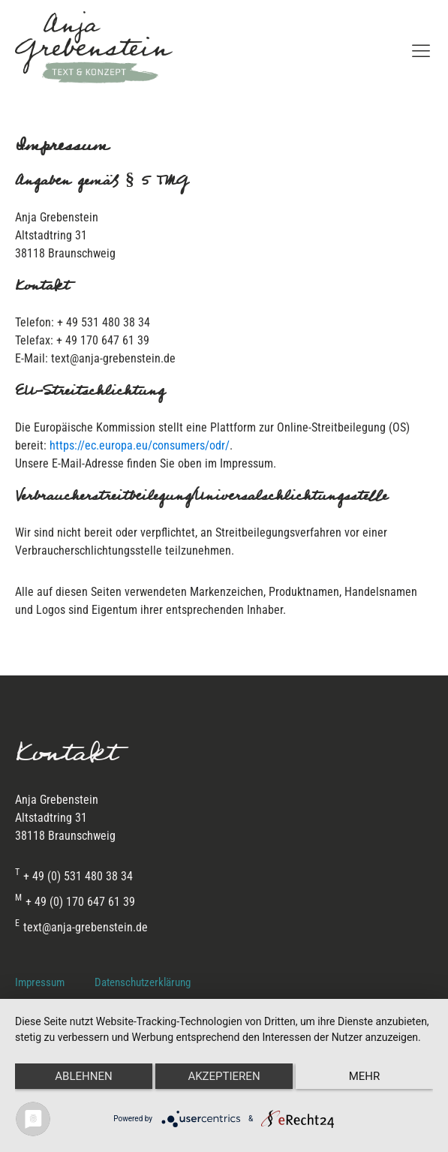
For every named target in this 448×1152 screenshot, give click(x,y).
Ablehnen (83, 1076)
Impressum (40, 982)
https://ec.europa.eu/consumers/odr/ (140, 445)
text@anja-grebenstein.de (81, 928)
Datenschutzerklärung (143, 982)
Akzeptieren (224, 1076)
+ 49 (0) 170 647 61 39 (75, 902)
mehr (364, 1076)
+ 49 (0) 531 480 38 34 (74, 877)
